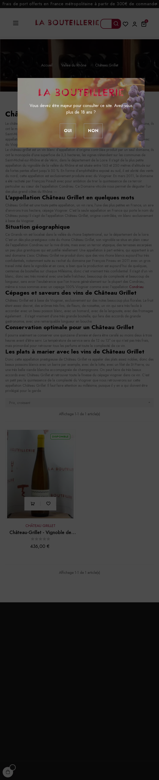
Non (93, 131)
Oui (68, 131)
